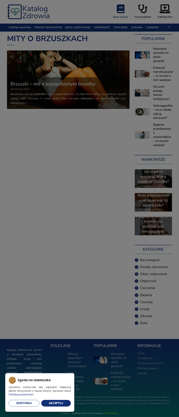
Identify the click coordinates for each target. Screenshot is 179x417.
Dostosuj (24, 403)
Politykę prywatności (21, 394)
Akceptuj (56, 403)
